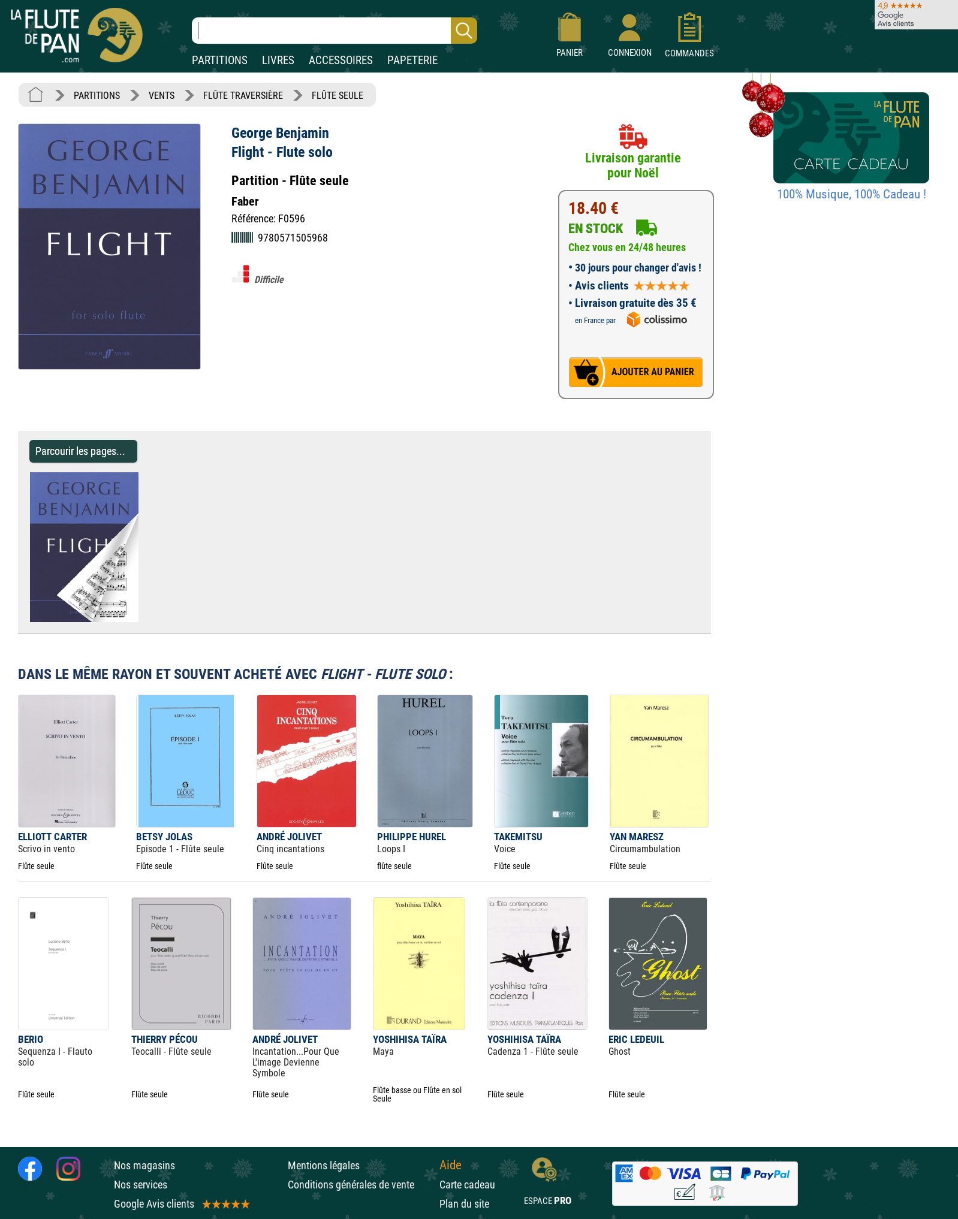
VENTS (161, 95)
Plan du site (464, 1203)
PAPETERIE (412, 60)
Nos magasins (144, 1165)
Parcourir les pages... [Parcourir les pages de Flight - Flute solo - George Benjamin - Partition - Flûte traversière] (80, 451)
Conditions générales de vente (360, 1184)
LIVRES (278, 60)
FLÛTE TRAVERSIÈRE (243, 95)
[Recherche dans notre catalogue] (334, 30)
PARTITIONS (220, 60)
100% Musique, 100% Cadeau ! (851, 194)
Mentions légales (324, 1165)
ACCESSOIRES (341, 60)
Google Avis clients (181, 1203)
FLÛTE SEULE (337, 95)
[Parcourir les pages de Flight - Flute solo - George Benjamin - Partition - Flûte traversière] (144, 618)
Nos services (140, 1184)
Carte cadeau (467, 1184)
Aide (450, 1165)
